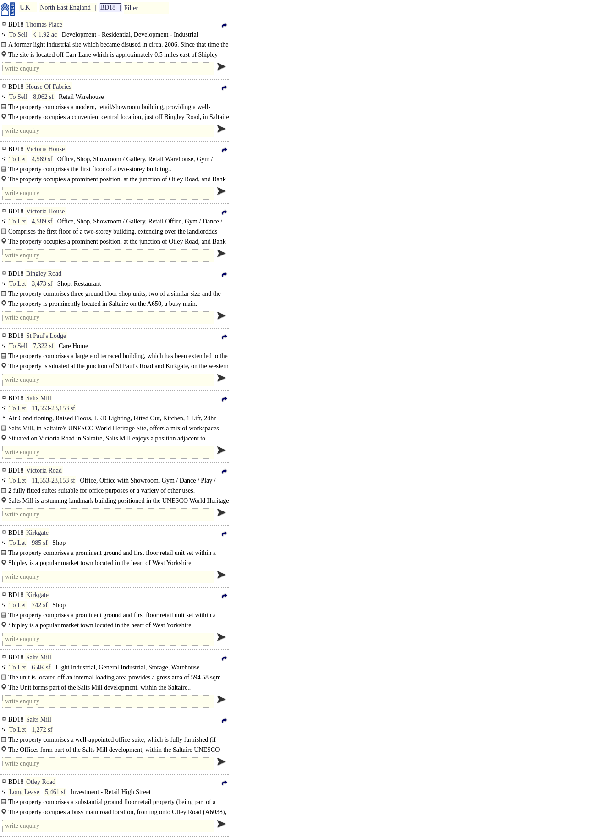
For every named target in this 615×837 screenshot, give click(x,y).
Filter (131, 8)
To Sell (18, 34)
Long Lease (24, 791)
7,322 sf (43, 345)
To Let (17, 159)
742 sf (40, 605)
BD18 (107, 7)
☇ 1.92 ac (45, 34)
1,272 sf (42, 729)
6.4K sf (41, 667)
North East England (65, 7)
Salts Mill (38, 398)
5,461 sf (55, 791)
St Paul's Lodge (46, 335)
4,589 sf (42, 159)
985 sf (40, 542)
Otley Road (40, 781)
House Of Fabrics (48, 86)
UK (25, 7)
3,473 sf (42, 283)
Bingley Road (43, 273)
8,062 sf (43, 96)
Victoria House (45, 149)
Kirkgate (37, 532)
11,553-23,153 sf (53, 408)
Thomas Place (44, 24)
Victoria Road (44, 470)
